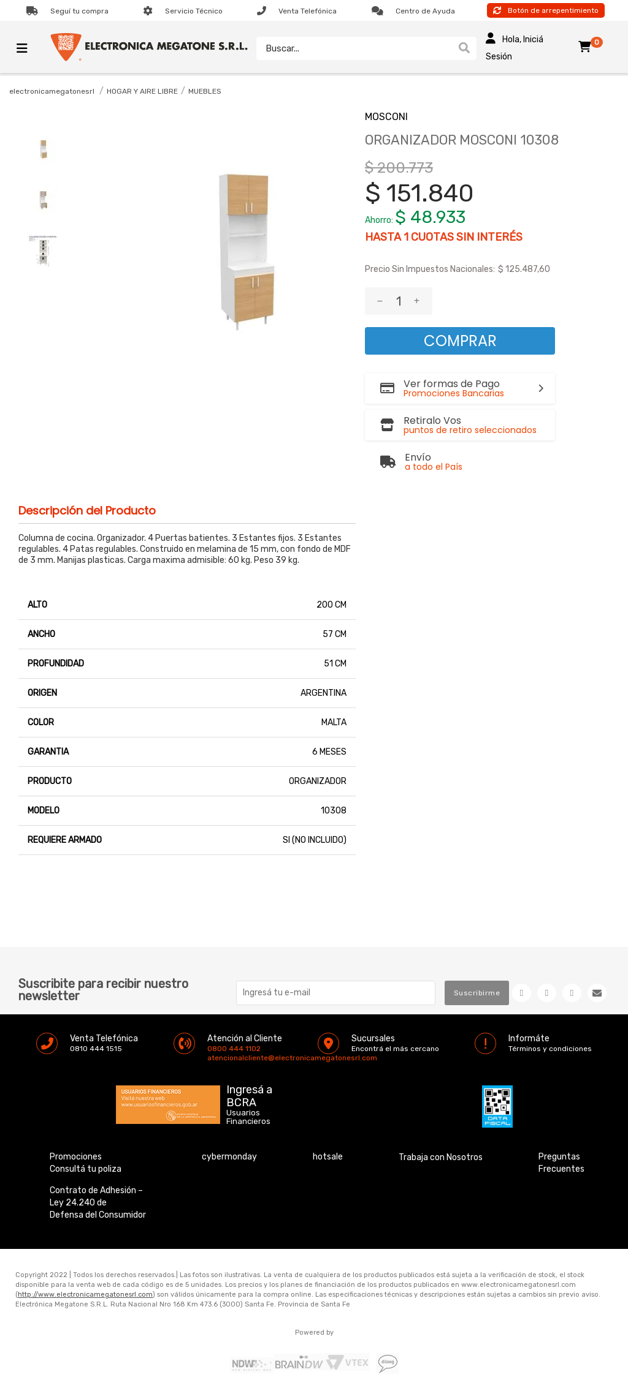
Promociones (76, 1157)
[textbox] (354, 48)
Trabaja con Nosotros (441, 1157)
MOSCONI (386, 117)
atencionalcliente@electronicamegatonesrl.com (217, 1058)
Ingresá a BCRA (249, 1094)
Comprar (460, 341)
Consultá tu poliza (85, 1169)
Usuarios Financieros (248, 1117)
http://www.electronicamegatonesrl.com (85, 1295)
